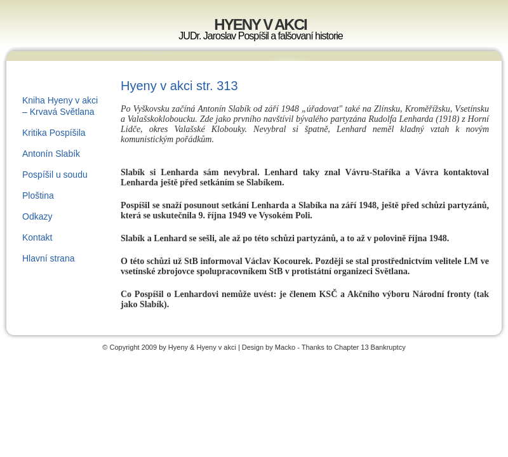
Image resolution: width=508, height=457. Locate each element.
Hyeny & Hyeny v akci (203, 347)
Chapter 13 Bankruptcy (370, 347)
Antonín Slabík (51, 154)
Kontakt (37, 237)
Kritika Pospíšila (54, 133)
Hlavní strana (48, 258)
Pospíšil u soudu (55, 174)
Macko (285, 347)
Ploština (38, 195)
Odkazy (37, 216)
